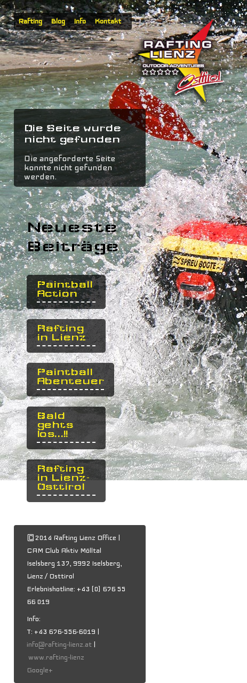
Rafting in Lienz (61, 333)
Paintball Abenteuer (70, 376)
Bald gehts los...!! (55, 425)
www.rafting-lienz (57, 657)
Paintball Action (65, 289)
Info (80, 21)
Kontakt (107, 21)
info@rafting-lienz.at (59, 644)
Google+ (40, 670)
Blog (58, 21)
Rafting (30, 21)
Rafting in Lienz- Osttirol (63, 478)
